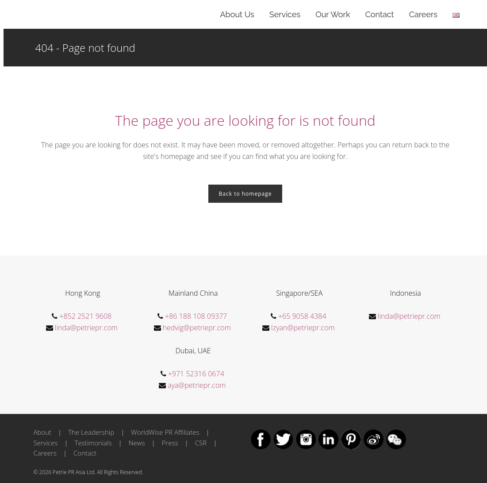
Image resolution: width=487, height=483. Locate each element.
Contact (84, 452)
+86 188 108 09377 (196, 316)
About (43, 432)
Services (46, 442)
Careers (45, 452)
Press (170, 442)
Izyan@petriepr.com (303, 327)
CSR (201, 442)
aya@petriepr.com (197, 385)
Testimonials (93, 442)
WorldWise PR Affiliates (165, 432)
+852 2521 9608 (85, 316)
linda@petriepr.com (86, 327)
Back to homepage (245, 193)
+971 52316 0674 (196, 374)
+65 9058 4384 (302, 316)
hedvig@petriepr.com (197, 327)
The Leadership (91, 432)
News (137, 442)
